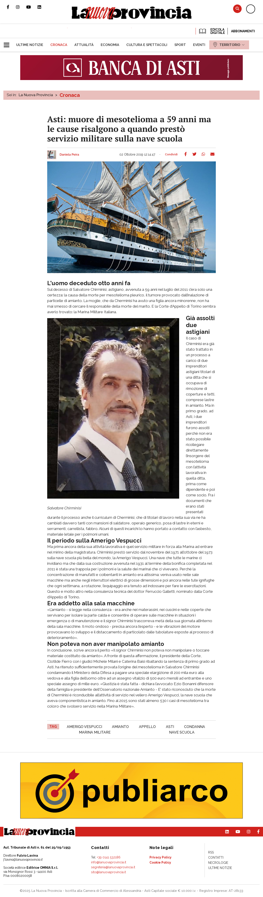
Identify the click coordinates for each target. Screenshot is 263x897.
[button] (8, 43)
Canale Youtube (32, 7)
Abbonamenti (243, 31)
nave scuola (181, 732)
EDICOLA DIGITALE (211, 31)
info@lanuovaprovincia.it (108, 862)
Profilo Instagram (21, 7)
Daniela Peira (69, 154)
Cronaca (70, 95)
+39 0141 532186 (108, 857)
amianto (120, 727)
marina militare (95, 732)
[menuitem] (29, 44)
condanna (194, 727)
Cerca (237, 8)
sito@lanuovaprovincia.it (108, 872)
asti (170, 727)
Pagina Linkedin (43, 7)
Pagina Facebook (11, 7)
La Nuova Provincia (36, 95)
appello (147, 727)
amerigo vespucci (84, 727)
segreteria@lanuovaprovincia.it (113, 867)
